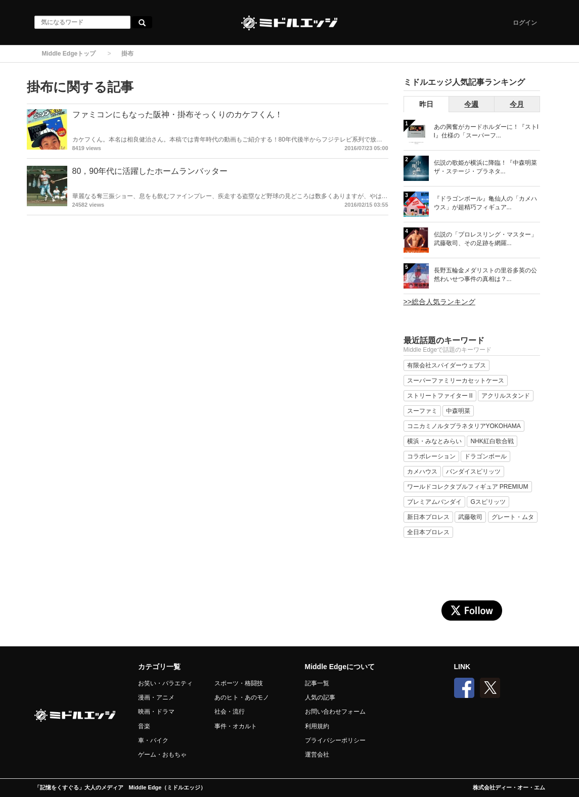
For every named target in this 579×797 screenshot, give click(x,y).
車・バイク (153, 740)
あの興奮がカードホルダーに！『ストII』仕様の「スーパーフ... (486, 131)
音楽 (144, 726)
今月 (517, 104)
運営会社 (317, 754)
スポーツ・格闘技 (238, 683)
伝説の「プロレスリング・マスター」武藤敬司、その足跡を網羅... (485, 239)
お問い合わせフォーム (335, 711)
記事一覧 (317, 683)
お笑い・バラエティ (165, 683)
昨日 (426, 104)
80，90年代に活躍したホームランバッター (150, 171)
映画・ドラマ (156, 711)
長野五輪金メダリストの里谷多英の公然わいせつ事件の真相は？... (485, 275)
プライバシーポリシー (335, 740)
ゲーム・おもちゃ (162, 754)
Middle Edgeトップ (69, 53)
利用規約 (317, 726)
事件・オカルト (235, 726)
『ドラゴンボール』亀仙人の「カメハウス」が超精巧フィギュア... (485, 203)
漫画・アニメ (156, 697)
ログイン (525, 22)
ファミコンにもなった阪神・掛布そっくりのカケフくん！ (177, 114)
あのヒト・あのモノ (241, 697)
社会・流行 (229, 711)
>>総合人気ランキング (439, 302)
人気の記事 (320, 697)
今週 (471, 104)
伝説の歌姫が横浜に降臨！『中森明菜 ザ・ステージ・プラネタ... (485, 167)
